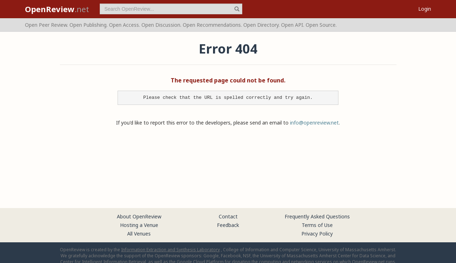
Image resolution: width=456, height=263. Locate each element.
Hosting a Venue (139, 225)
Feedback (228, 225)
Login (424, 8)
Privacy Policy (317, 233)
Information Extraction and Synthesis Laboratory (170, 250)
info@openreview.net (314, 122)
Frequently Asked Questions (317, 216)
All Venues (139, 233)
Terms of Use (317, 225)
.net (57, 9)
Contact (228, 216)
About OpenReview (139, 216)
